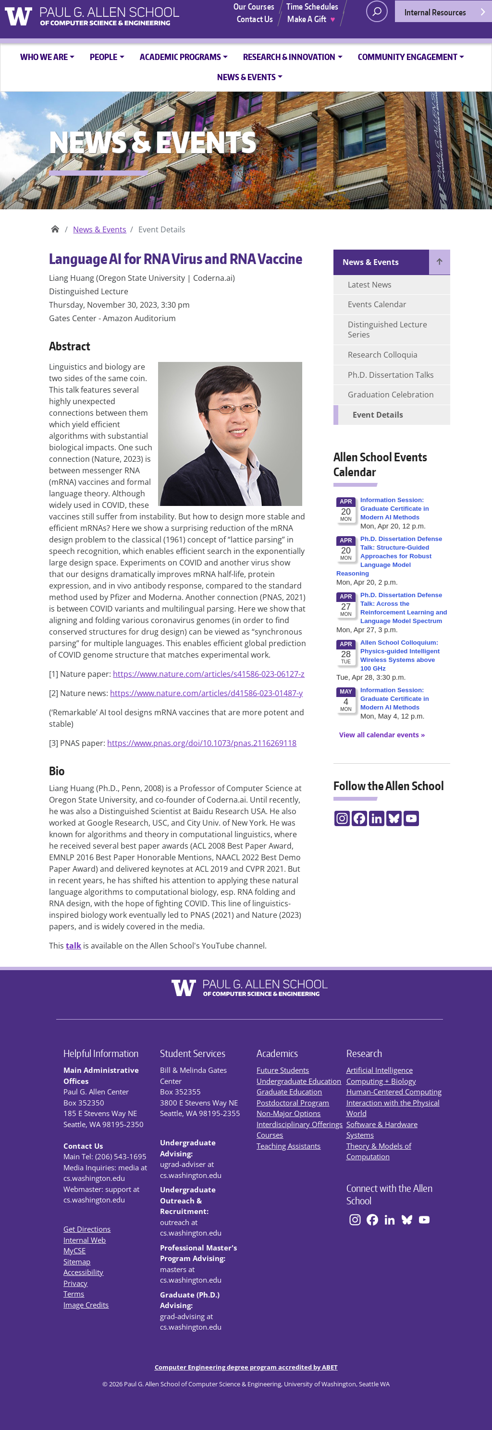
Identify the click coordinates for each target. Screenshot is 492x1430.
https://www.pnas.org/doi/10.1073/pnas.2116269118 (201, 743)
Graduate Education (289, 1091)
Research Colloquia (383, 354)
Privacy (75, 1283)
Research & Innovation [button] (289, 56)
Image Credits (86, 1305)
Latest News (370, 284)
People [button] (103, 56)
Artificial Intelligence (379, 1070)
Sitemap (76, 1261)
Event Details (378, 414)
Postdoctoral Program (293, 1102)
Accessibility (83, 1272)
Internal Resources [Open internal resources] (446, 15)
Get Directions (87, 1229)
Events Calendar (377, 304)
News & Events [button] (246, 77)
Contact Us (255, 18)
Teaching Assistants (288, 1146)
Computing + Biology (381, 1081)
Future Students (283, 1070)
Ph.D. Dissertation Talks (391, 375)
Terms (73, 1293)
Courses (270, 1135)
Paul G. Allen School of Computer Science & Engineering (55, 226)
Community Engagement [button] (407, 56)
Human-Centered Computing (394, 1091)
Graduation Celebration (391, 394)
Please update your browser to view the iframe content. (391, 610)
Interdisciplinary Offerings (300, 1124)
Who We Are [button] (44, 56)
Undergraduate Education (299, 1081)
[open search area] (377, 11)
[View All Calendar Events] (379, 734)
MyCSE (74, 1250)
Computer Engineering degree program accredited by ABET (246, 1367)
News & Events (99, 229)
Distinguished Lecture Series (387, 329)
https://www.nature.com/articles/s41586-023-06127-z (209, 674)
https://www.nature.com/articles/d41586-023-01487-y (206, 693)
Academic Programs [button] (180, 56)
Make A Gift (311, 18)
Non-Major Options (288, 1113)
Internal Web (84, 1240)
